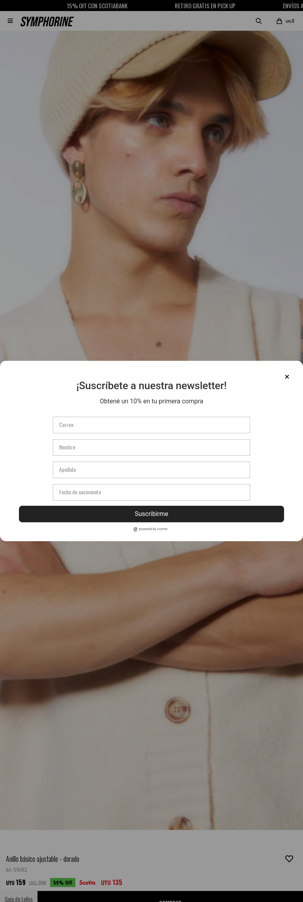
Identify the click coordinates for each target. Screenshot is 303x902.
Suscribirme (151, 514)
